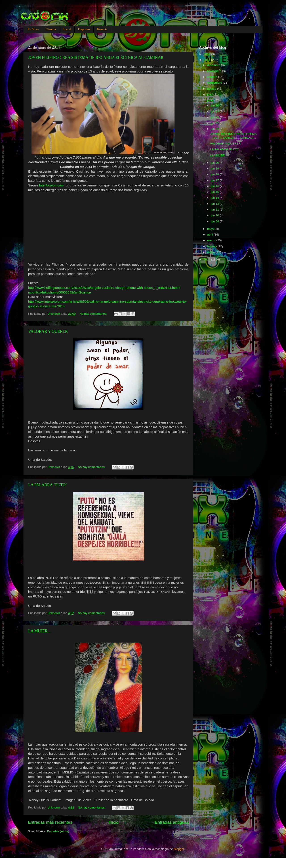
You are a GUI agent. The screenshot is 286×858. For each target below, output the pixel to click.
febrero (212, 246)
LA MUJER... (39, 631)
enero (211, 252)
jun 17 (215, 180)
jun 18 (215, 174)
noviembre (214, 71)
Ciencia (51, 29)
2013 (207, 259)
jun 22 (215, 123)
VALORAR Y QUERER (48, 331)
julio (210, 94)
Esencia (102, 29)
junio (210, 100)
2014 (207, 60)
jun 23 (215, 117)
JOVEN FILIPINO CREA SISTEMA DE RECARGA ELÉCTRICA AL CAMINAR (95, 57)
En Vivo (33, 29)
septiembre (215, 82)
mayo (211, 228)
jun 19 (215, 168)
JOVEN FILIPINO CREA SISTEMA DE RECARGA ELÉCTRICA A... (233, 135)
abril (210, 234)
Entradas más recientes (50, 822)
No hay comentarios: (94, 313)
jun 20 (215, 162)
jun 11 (215, 209)
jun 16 (215, 186)
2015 (207, 54)
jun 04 (215, 221)
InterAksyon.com (51, 185)
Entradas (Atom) (58, 831)
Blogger (179, 849)
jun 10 (215, 215)
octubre (212, 77)
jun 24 (215, 111)
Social (67, 29)
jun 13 (215, 203)
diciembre (214, 65)
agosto (212, 88)
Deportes (84, 29)
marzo (211, 240)
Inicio (113, 822)
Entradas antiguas (172, 822)
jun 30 (215, 105)
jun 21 (215, 128)
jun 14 (215, 197)
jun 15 (215, 192)
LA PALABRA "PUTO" (47, 485)
